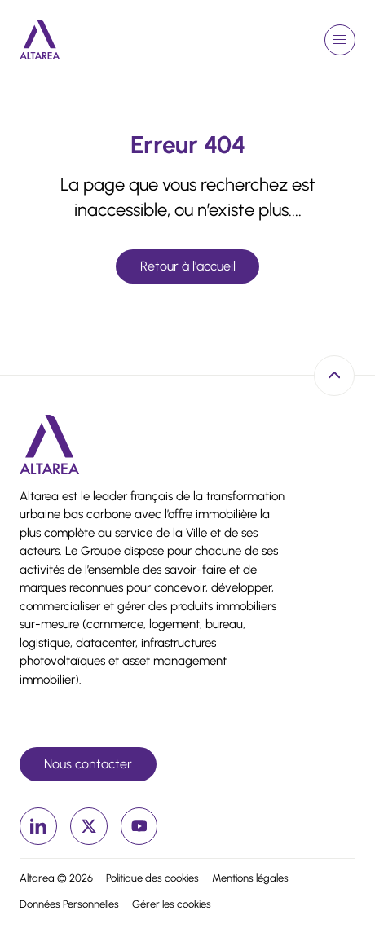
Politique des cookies (152, 878)
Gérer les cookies (171, 904)
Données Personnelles (69, 904)
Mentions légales (250, 878)
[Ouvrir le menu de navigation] (339, 39)
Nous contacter (88, 764)
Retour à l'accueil (188, 266)
